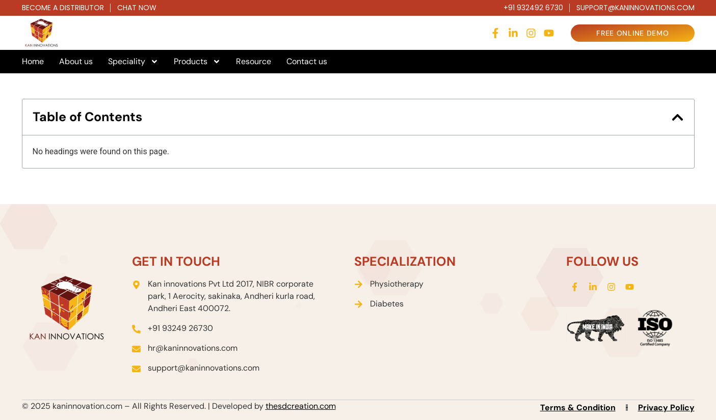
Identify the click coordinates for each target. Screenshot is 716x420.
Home (33, 61)
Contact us (306, 61)
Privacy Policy (666, 407)
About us (76, 61)
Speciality (133, 61)
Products (197, 61)
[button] (677, 117)
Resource (253, 61)
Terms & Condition (578, 407)
